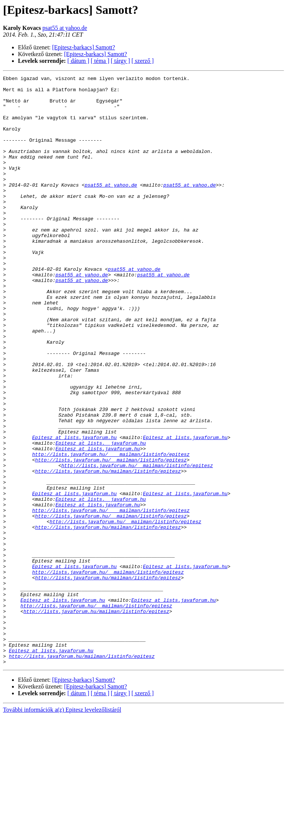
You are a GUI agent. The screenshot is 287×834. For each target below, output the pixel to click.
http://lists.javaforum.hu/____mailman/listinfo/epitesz (110, 530)
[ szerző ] (143, 61)
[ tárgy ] (120, 61)
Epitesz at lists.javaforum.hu (74, 510)
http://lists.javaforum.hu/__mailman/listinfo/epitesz (111, 537)
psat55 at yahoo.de (64, 28)
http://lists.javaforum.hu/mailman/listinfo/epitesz (108, 550)
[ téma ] (100, 61)
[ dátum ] (78, 61)
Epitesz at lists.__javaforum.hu (100, 516)
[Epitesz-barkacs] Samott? (83, 47)
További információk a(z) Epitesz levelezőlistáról (62, 827)
